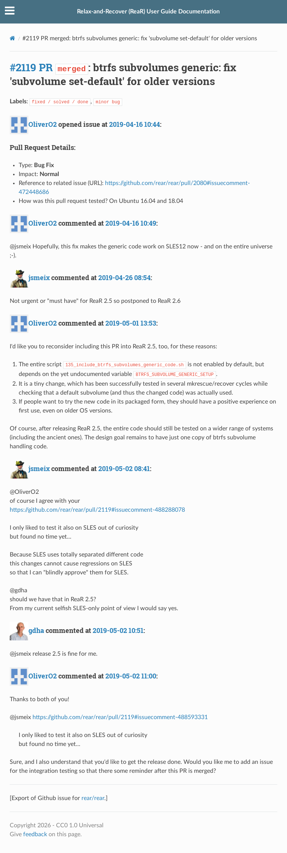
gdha (36, 630)
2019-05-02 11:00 (130, 675)
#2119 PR (31, 67)
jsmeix (39, 277)
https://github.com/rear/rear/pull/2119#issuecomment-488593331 (120, 717)
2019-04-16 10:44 (134, 124)
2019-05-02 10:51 (118, 630)
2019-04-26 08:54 (124, 277)
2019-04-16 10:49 (130, 223)
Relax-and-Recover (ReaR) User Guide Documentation (148, 12)
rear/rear (92, 798)
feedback (35, 834)
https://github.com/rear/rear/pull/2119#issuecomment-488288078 (97, 510)
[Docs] (12, 38)
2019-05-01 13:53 (130, 323)
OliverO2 (42, 124)
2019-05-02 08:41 (124, 468)
